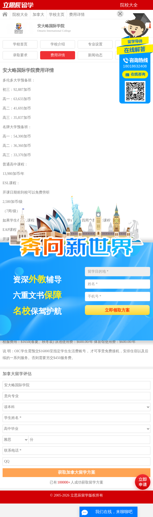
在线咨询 (138, 74)
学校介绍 (57, 44)
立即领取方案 (117, 310)
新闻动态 (95, 55)
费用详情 (57, 55)
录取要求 (20, 55)
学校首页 (20, 44)
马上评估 (142, 482)
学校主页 (56, 14)
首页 (5, 14)
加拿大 (38, 14)
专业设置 (95, 44)
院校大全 (20, 14)
